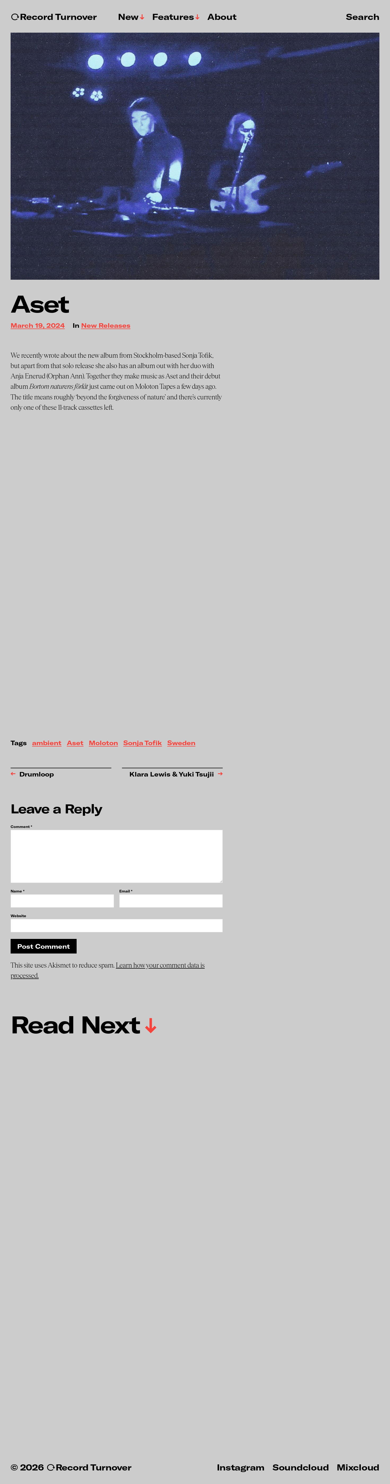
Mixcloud (358, 1467)
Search (362, 16)
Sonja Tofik (142, 743)
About (221, 16)
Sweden (181, 743)
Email (125, 891)
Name (17, 891)
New (128, 16)
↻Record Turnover (54, 16)
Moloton (103, 743)
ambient (47, 743)
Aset (75, 743)
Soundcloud (301, 1467)
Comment (21, 827)
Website (18, 916)
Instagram (241, 1467)
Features (173, 16)
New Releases (105, 325)
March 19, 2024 (38, 325)
